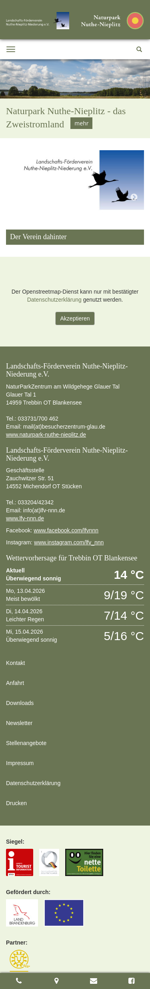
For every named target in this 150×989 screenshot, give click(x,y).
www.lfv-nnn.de (25, 518)
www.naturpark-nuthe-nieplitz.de (46, 434)
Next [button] (134, 197)
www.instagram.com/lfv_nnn (69, 542)
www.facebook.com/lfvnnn (66, 530)
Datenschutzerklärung (54, 299)
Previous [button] (16, 197)
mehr (81, 123)
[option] (75, 98)
